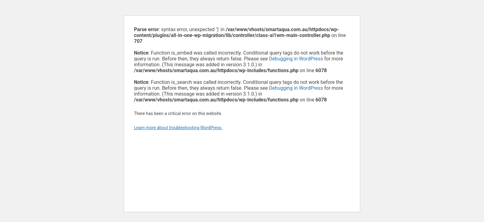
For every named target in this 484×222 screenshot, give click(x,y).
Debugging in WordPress (296, 59)
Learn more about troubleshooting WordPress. (178, 127)
